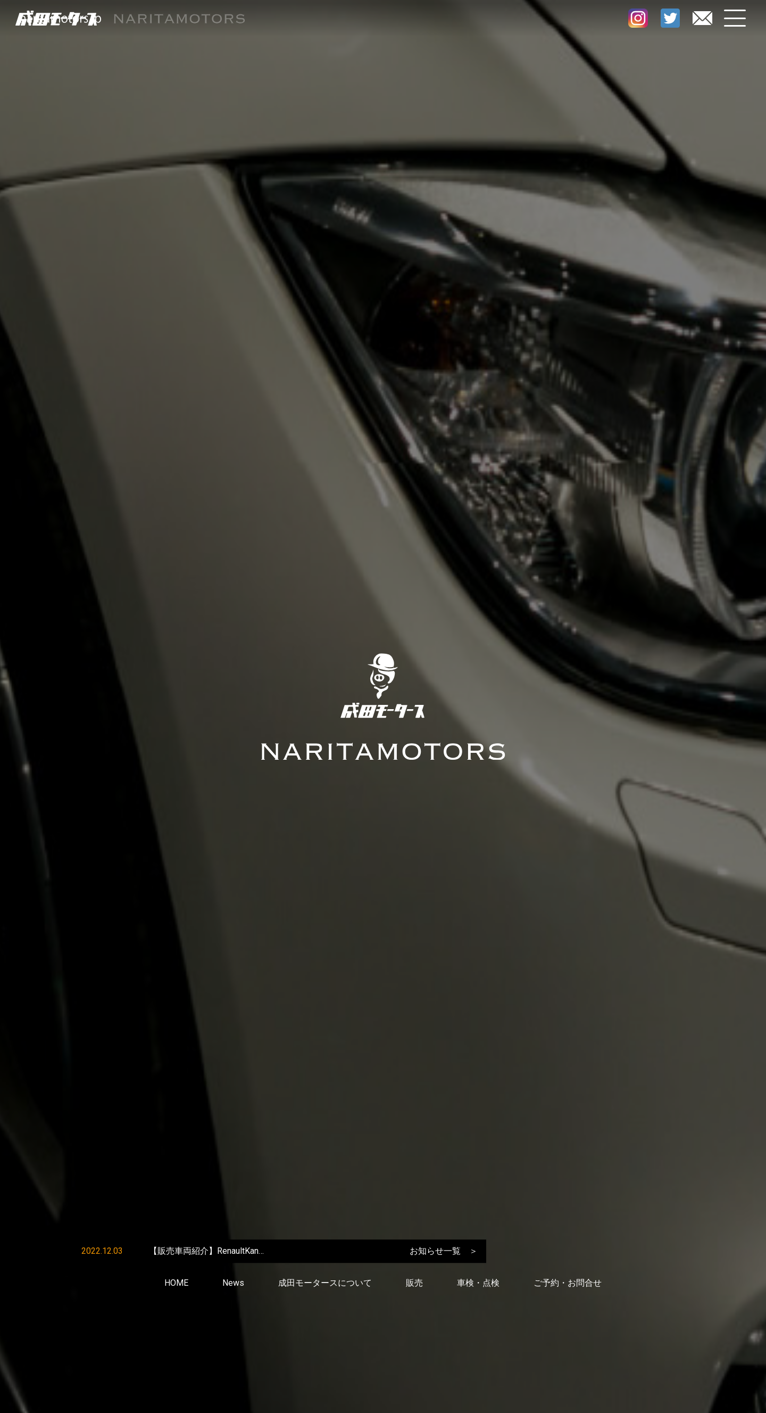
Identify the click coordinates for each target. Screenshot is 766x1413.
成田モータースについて (325, 1284)
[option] (228, 1252)
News (233, 1284)
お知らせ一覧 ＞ (444, 1252)
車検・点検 (478, 1284)
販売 (414, 1284)
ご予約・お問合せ (568, 1284)
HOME (176, 1284)
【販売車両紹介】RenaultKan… (206, 1252)
